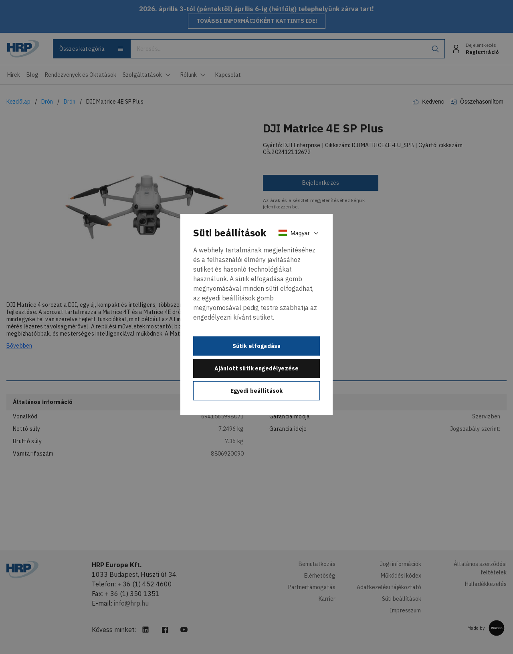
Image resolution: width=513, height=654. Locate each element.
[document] (256, 314)
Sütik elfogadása (256, 346)
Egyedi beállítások (256, 390)
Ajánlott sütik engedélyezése (256, 368)
